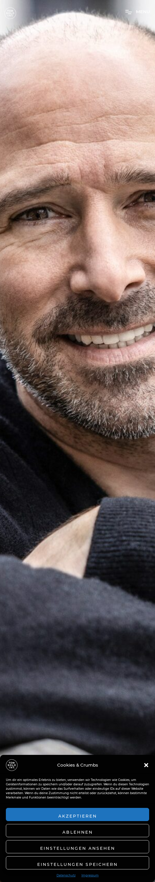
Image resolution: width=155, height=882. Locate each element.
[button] (146, 765)
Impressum (90, 875)
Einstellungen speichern (77, 864)
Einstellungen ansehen (77, 848)
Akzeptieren (77, 816)
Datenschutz (66, 875)
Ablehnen (77, 832)
